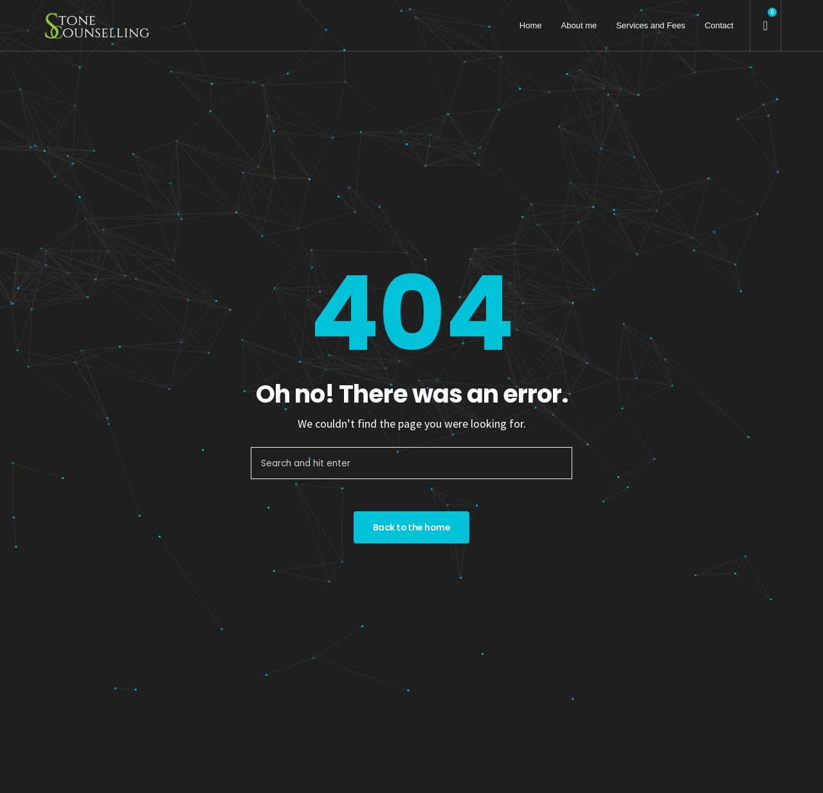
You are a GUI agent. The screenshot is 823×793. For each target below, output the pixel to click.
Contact (719, 25)
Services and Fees (650, 25)
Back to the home (411, 527)
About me (579, 25)
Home (531, 25)
